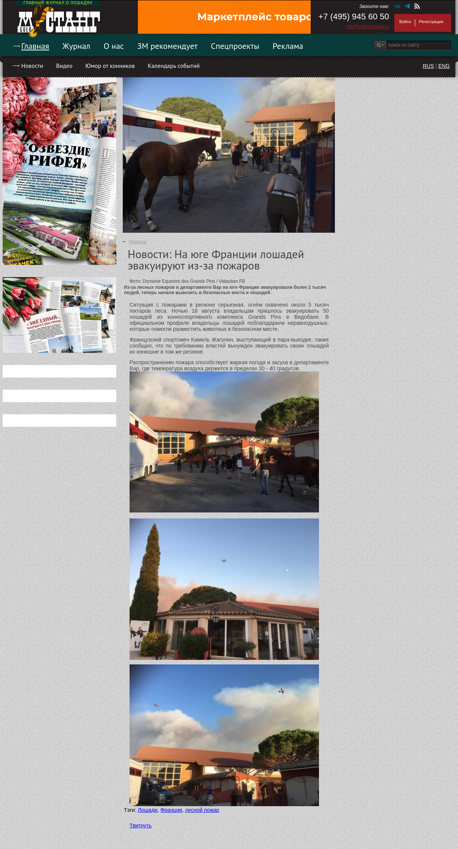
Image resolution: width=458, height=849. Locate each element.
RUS (428, 66)
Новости (32, 65)
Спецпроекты (235, 46)
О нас (113, 46)
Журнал (77, 46)
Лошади (147, 810)
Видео (64, 65)
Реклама (288, 46)
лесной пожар (202, 810)
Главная (35, 46)
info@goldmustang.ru (367, 26)
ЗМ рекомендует (167, 46)
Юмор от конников (110, 65)
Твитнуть (141, 825)
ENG (444, 66)
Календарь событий (174, 65)
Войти (405, 21)
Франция (171, 810)
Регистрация (431, 21)
